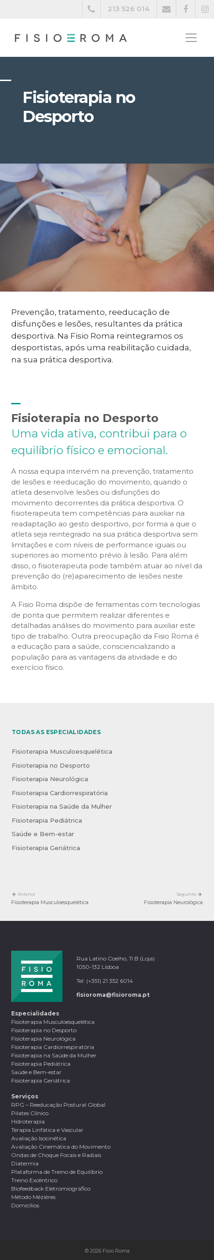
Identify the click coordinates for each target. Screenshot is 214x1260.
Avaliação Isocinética (38, 1138)
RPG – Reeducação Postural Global (58, 1104)
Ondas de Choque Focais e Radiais (56, 1154)
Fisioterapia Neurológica (50, 779)
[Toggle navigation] (191, 38)
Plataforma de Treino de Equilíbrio (57, 1171)
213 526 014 (129, 8)
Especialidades (35, 1013)
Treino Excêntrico (34, 1180)
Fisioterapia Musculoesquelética (62, 751)
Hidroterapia (28, 1121)
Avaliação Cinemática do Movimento (60, 1146)
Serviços (24, 1096)
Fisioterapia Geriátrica (46, 847)
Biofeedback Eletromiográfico (50, 1188)
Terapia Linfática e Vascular (47, 1129)
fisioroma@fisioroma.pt (113, 994)
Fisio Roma (116, 1250)
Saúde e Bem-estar (43, 834)
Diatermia (25, 1163)
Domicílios (25, 1205)
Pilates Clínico (29, 1113)
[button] (16, 227)
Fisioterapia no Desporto (51, 765)
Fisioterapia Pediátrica (47, 820)
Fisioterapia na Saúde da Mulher (62, 806)
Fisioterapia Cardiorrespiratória (60, 793)
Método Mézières (33, 1196)
